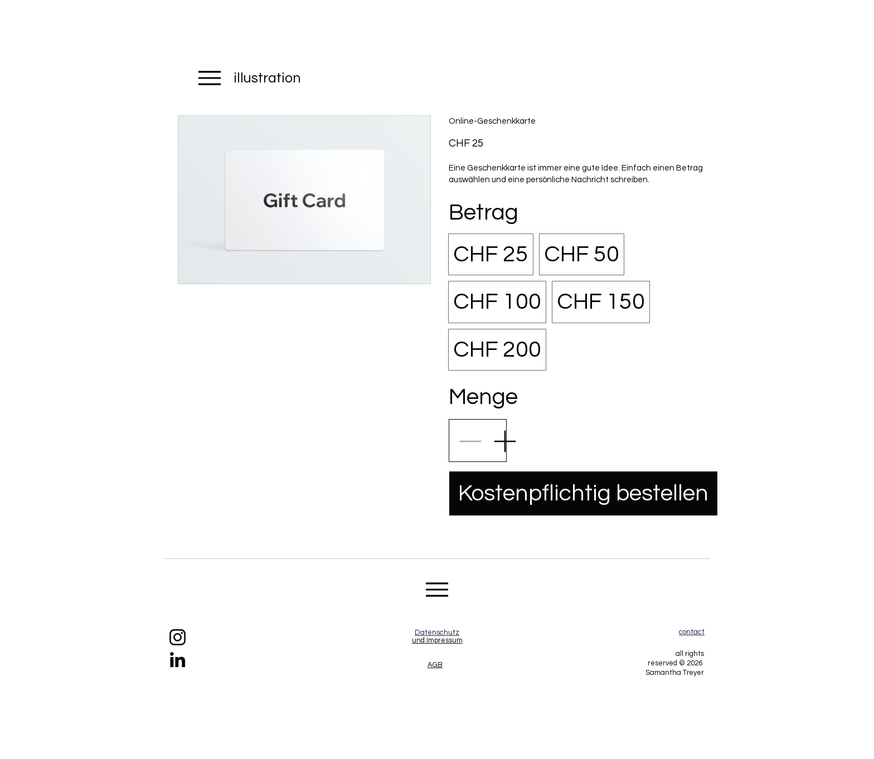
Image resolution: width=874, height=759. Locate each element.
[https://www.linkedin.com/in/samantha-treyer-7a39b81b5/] (177, 659)
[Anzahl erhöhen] (504, 441)
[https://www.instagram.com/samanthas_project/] (177, 637)
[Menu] (209, 78)
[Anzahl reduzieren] (470, 441)
